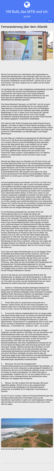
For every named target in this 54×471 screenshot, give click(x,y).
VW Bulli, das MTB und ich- (27, 12)
